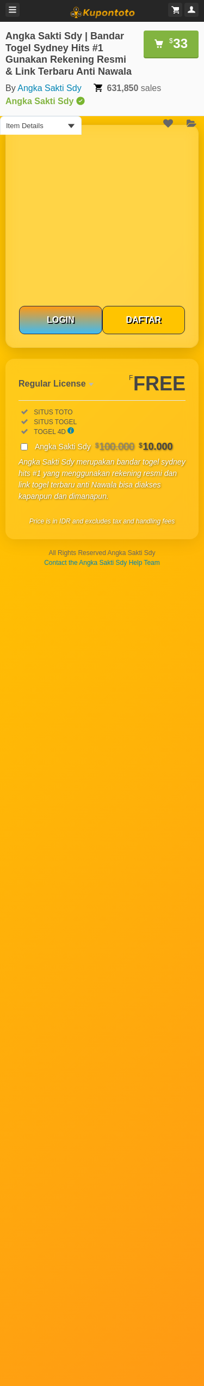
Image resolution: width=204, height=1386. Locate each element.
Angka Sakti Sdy (49, 88)
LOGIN (61, 319)
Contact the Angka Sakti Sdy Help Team (102, 563)
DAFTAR (143, 319)
